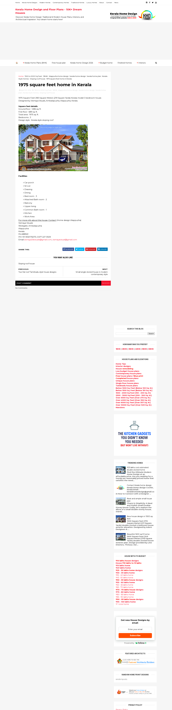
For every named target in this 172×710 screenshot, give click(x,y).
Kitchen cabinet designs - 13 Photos (137, 544)
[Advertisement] (86, 41)
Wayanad (20, 621)
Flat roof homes (71, 524)
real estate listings (134, 589)
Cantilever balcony (72, 689)
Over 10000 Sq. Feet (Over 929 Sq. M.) (133, 151)
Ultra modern (69, 606)
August (21, 540)
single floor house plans (75, 600)
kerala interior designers (75, 653)
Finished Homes (125, 63)
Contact (110, 2)
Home (18, 2)
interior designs (135, 574)
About (102, 2)
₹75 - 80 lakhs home (124, 338)
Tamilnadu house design (75, 615)
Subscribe (134, 382)
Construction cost (72, 598)
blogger (104, 283)
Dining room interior (73, 624)
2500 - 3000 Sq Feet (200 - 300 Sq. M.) (133, 142)
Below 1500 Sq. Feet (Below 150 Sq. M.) (133, 137)
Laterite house (70, 659)
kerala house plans (72, 671)
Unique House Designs (74, 595)
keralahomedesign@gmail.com (127, 640)
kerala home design (78, 76)
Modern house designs (74, 518)
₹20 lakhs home (122, 314)
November (23, 530)
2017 (21, 514)
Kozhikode (21, 606)
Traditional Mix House (73, 668)
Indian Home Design (73, 577)
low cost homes (71, 639)
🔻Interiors (141, 63)
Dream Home (69, 665)
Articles (67, 603)
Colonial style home (73, 556)
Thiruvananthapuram (26, 616)
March (21, 557)
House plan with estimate (75, 621)
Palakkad (20, 611)
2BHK (123, 95)
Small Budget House (73, 542)
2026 (21, 483)
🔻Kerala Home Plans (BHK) (34, 63)
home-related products (133, 576)
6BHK (150, 95)
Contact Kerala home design (138, 232)
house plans (126, 125)
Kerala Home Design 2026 (81, 63)
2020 (21, 503)
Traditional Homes (78, 2)
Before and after (71, 694)
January (21, 564)
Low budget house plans (127, 117)
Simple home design (73, 633)
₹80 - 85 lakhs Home (124, 341)
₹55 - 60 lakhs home (124, 329)
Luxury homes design (73, 539)
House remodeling (72, 662)
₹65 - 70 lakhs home (124, 334)
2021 (21, 500)
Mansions (119, 154)
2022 (21, 497)
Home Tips (120, 110)
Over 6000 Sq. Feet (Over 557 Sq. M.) (132, 149)
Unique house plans (124, 127)
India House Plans (72, 530)
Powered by (135, 389)
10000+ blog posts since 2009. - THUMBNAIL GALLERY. (36, 707)
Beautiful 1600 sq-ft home (137, 281)
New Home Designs (72, 568)
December (23, 527)
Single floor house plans (126, 130)
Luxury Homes (92, 2)
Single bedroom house (74, 697)
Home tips (68, 674)
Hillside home (70, 677)
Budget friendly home (74, 589)
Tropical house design (74, 627)
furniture (148, 574)
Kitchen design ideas (73, 630)
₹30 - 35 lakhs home (124, 319)
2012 (21, 571)
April (20, 554)
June (20, 547)
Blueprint (68, 686)
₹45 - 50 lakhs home (124, 324)
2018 (21, 510)
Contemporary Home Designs (77, 521)
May (20, 550)
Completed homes (72, 586)
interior (67, 545)
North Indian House (72, 636)
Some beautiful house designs (135, 504)
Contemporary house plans (128, 120)
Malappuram (22, 609)
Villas (66, 550)
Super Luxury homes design (76, 574)
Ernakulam (21, 592)
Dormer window (71, 618)
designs (122, 113)
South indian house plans (75, 580)
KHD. (67, 707)
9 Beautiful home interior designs (136, 494)
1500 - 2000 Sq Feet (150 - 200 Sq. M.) (132, 139)
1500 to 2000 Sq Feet (34, 76)
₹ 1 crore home (121, 351)
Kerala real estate (72, 691)
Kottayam (20, 604)
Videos (66, 609)
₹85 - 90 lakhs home (124, 343)
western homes (71, 644)
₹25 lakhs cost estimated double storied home (137, 215)
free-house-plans (72, 553)
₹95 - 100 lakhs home (125, 348)
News (117, 2)
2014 (21, 524)
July (20, 543)
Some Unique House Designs (135, 514)
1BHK (117, 95)
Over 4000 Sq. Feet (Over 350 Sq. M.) (132, 147)
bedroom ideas (70, 612)
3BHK (46, 76)
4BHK (137, 95)
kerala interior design (73, 583)
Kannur (19, 597)
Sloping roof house (43, 79)
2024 (21, 490)
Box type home (70, 548)
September (23, 537)
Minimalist (68, 647)
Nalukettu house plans (74, 683)
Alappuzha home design (59, 76)
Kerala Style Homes (27, 79)
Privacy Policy (121, 456)
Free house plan (59, 63)
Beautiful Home (71, 536)
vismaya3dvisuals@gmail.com (38, 240)
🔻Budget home (105, 63)
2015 (21, 520)
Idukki (19, 594)
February (22, 560)
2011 (21, 575)
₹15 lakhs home (122, 312)
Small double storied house (76, 562)
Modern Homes (45, 2)
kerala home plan (95, 76)
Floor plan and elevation (75, 565)
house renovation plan (74, 656)
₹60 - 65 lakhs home (124, 331)
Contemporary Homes (61, 2)
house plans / (129, 122)
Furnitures (68, 680)
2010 (21, 578)
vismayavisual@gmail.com (65, 240)
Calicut (30, 606)
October (22, 533)
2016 (21, 517)
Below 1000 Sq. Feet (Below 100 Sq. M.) (133, 134)
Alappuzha (21, 589)
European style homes (74, 642)
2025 (21, 487)
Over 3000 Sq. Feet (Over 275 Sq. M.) (132, 144)
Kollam (19, 601)
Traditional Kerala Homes (75, 571)
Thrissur (20, 618)
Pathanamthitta (23, 614)
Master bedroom (71, 650)
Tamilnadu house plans (126, 132)
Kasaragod (21, 599)
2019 (21, 507)
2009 (21, 581)
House (124, 115)
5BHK (143, 95)
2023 (21, 493)
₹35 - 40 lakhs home (124, 322)
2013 (21, 568)
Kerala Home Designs (30, 2)
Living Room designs (73, 592)
